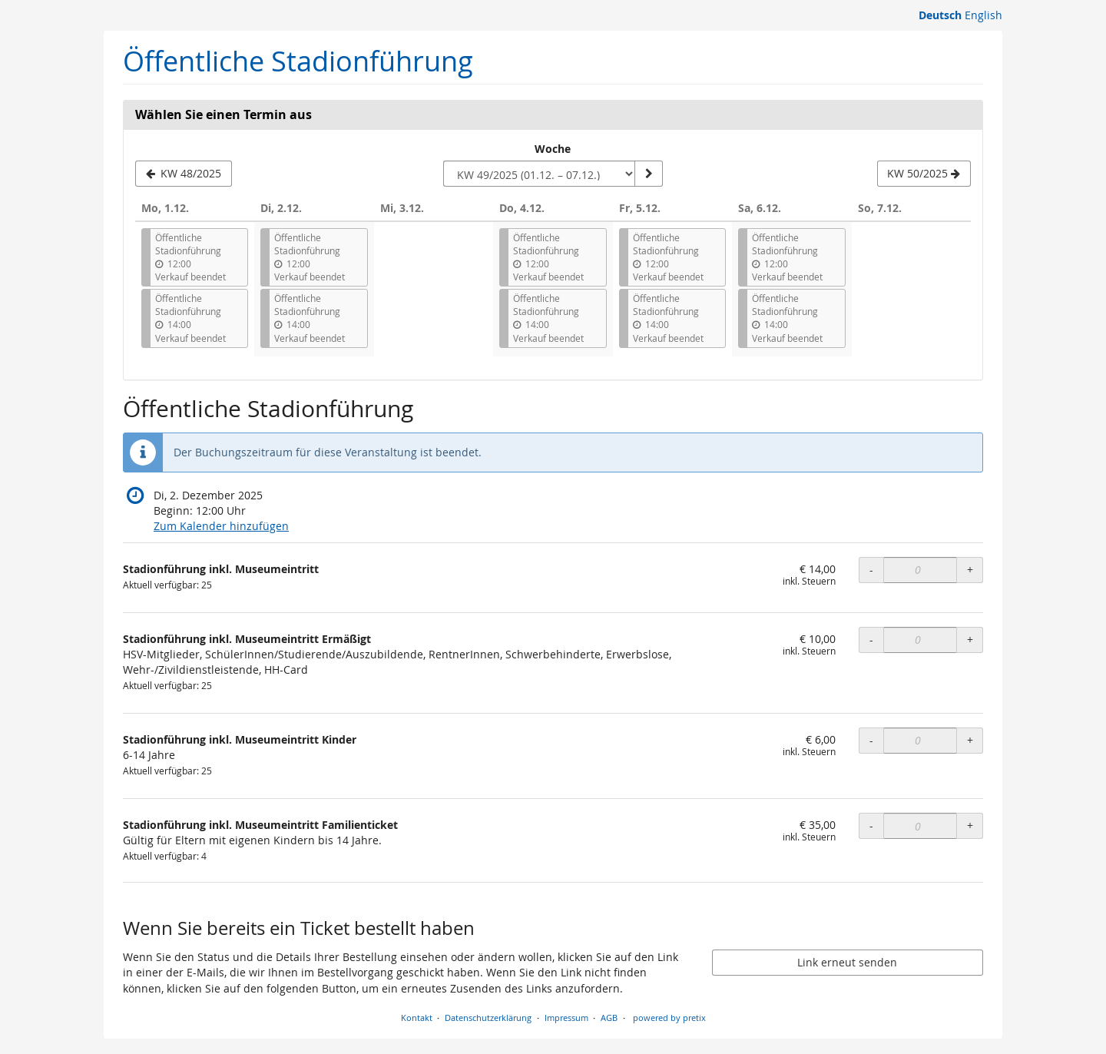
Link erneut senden (847, 962)
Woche (553, 148)
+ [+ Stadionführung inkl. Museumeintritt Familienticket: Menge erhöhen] (970, 825)
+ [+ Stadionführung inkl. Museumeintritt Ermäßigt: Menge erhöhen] (970, 639)
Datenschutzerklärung (488, 1017)
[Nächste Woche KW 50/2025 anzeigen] (924, 174)
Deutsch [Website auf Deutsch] (940, 15)
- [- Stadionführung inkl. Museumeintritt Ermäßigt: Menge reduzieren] (871, 639)
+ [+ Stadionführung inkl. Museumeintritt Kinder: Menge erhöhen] (970, 740)
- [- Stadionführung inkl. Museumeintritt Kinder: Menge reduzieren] (871, 740)
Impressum (566, 1017)
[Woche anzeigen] (648, 174)
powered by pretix (669, 1017)
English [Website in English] (983, 15)
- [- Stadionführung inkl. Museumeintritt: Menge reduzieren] (871, 569)
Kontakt (416, 1017)
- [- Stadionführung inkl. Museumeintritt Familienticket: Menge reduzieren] (871, 825)
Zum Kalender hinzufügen (221, 526)
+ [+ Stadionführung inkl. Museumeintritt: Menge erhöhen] (970, 569)
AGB (609, 1017)
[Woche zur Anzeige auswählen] (539, 174)
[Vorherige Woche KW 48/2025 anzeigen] (183, 174)
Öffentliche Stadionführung (298, 61)
